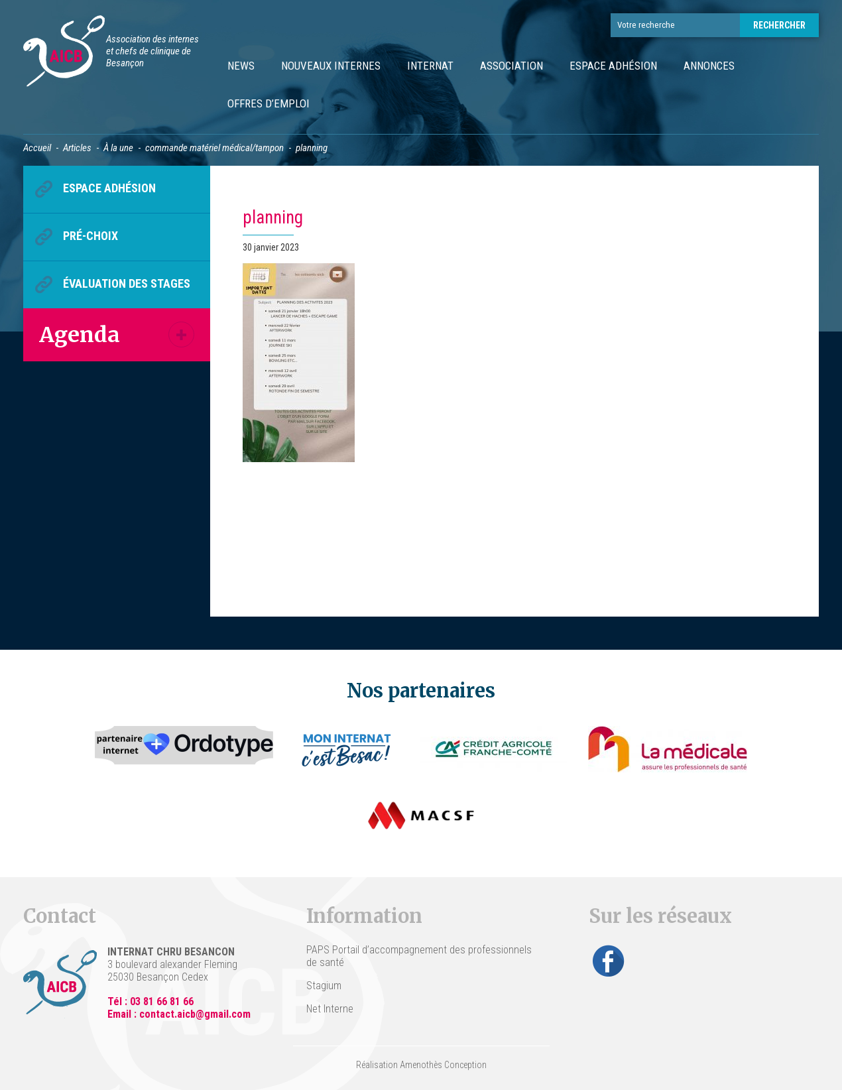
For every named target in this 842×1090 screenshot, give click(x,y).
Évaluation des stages (126, 283)
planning (273, 217)
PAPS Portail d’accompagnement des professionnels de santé (419, 956)
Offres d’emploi (268, 103)
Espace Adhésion (613, 65)
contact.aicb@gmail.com (195, 1014)
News (241, 65)
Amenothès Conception (443, 1065)
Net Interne (329, 1008)
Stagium (323, 985)
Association (511, 65)
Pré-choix (90, 236)
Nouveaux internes (331, 65)
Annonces (709, 65)
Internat (430, 65)
